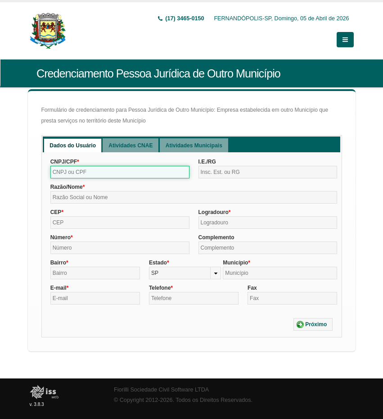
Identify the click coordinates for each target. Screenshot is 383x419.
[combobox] (185, 273)
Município (235, 263)
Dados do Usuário (73, 145)
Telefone (160, 288)
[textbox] (119, 172)
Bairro (58, 263)
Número (60, 237)
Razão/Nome (66, 187)
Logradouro (213, 212)
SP (154, 273)
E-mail (58, 288)
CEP (56, 212)
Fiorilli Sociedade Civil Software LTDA (161, 390)
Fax (252, 288)
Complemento (216, 237)
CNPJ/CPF (63, 162)
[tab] (73, 145)
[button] (313, 324)
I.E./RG (207, 162)
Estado (158, 263)
